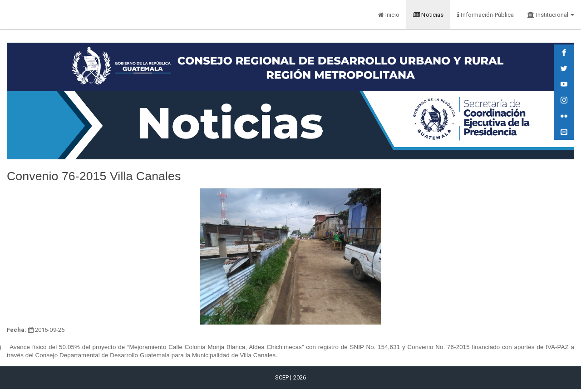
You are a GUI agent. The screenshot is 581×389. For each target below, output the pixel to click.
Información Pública (485, 14)
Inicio (388, 14)
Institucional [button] (550, 14)
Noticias (428, 14)
